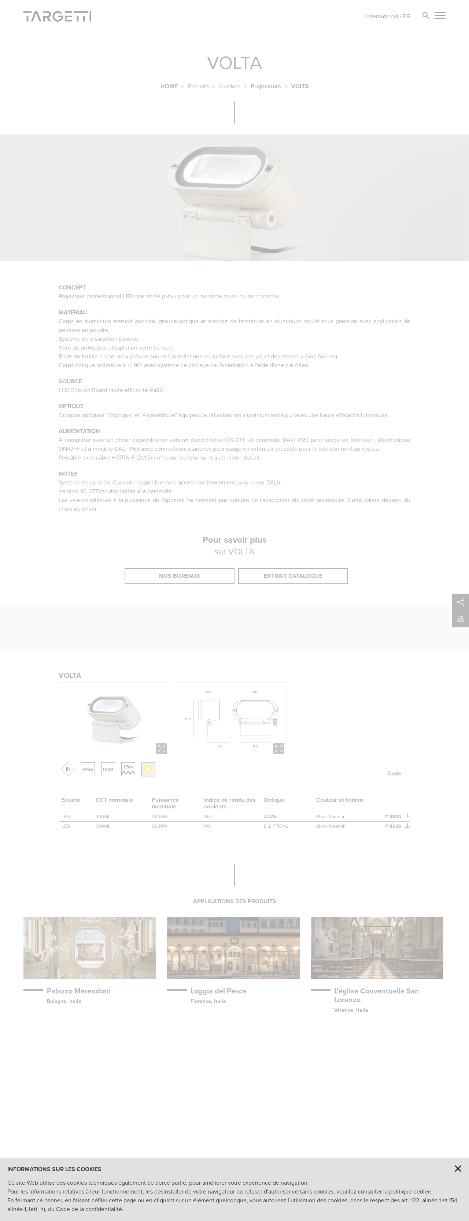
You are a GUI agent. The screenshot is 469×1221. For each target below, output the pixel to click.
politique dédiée (410, 1191)
